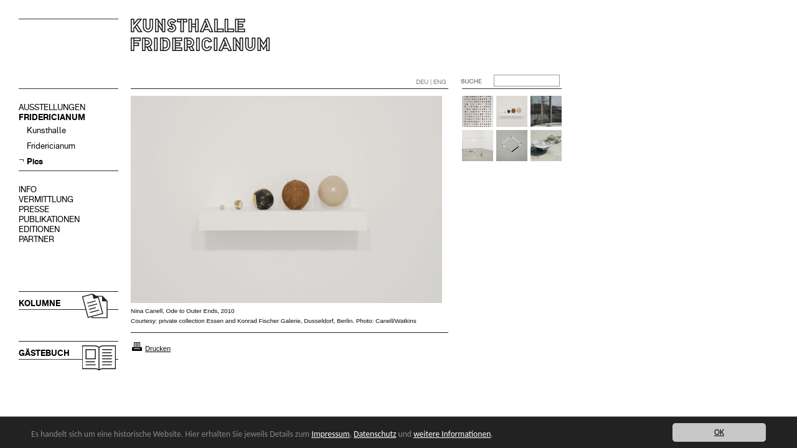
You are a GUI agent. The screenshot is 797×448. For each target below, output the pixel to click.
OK (719, 432)
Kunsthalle (46, 130)
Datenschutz (375, 434)
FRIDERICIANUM (52, 117)
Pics (35, 161)
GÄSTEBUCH (44, 353)
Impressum (330, 434)
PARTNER (36, 239)
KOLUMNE (39, 303)
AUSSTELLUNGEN (52, 107)
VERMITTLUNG (46, 199)
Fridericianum (51, 146)
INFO (28, 189)
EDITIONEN (39, 229)
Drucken (158, 348)
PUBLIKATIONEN (49, 219)
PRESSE (34, 209)
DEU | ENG (431, 81)
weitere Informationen (452, 434)
